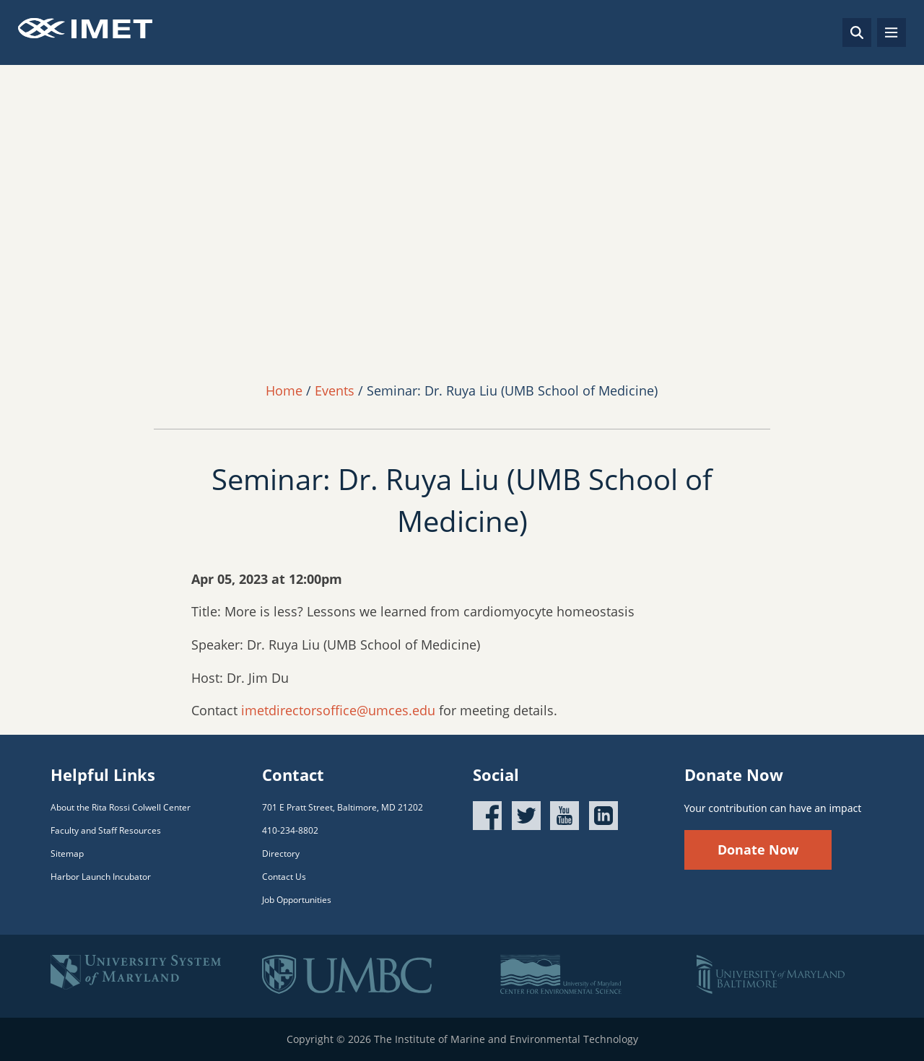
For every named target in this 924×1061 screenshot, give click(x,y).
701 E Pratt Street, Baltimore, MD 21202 (342, 807)
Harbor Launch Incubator (101, 876)
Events (334, 390)
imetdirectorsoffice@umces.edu (338, 710)
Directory (281, 853)
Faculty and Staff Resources (106, 830)
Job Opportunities (296, 900)
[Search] (857, 32)
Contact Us (284, 876)
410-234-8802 (290, 830)
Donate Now (758, 849)
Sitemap (67, 853)
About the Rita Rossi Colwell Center (121, 807)
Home (284, 390)
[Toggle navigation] (891, 32)
